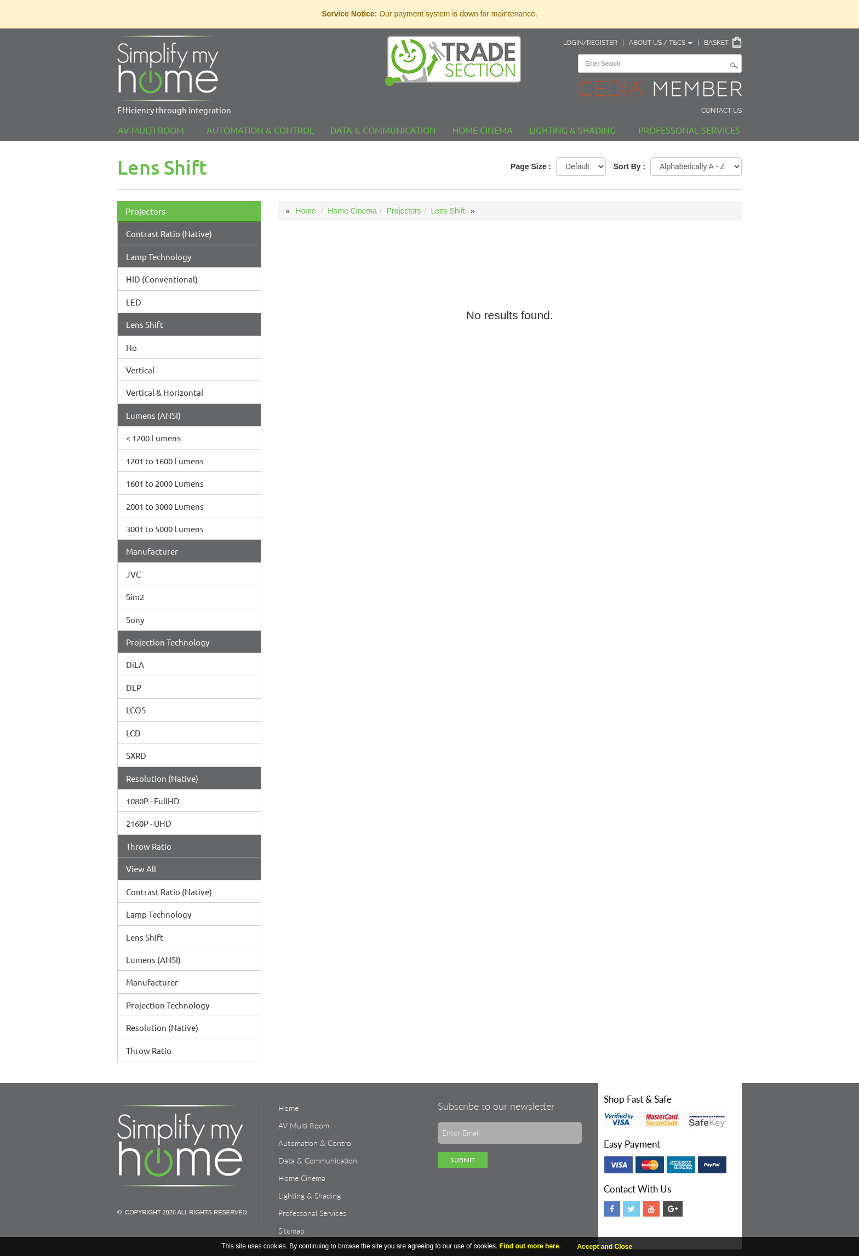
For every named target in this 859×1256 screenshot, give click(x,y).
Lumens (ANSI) (153, 415)
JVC (133, 574)
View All (141, 868)
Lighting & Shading (572, 129)
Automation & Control (260, 129)
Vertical (140, 370)
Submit (462, 1160)
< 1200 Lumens (153, 438)
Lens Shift (144, 324)
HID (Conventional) (162, 279)
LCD (133, 733)
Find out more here (529, 1246)
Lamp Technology (158, 256)
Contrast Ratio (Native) (169, 233)
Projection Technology (167, 642)
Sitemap (291, 1230)
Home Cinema (483, 129)
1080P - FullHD (153, 801)
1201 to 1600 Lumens (165, 461)
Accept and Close (604, 1247)
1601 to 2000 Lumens (165, 483)
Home (305, 210)
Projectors (145, 211)
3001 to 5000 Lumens (165, 528)
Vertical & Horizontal (164, 392)
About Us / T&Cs (660, 43)
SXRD (136, 755)
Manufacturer (152, 551)
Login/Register (590, 43)
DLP (133, 687)
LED (133, 302)
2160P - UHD (148, 823)
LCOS (136, 710)
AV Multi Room (151, 129)
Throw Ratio (148, 846)
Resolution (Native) (162, 778)
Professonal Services (689, 129)
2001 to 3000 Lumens (165, 506)
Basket (716, 43)
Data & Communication (383, 129)
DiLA (135, 664)
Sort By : (629, 166)
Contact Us (721, 110)
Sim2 (135, 596)
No (131, 347)
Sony (135, 619)
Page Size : (531, 166)
